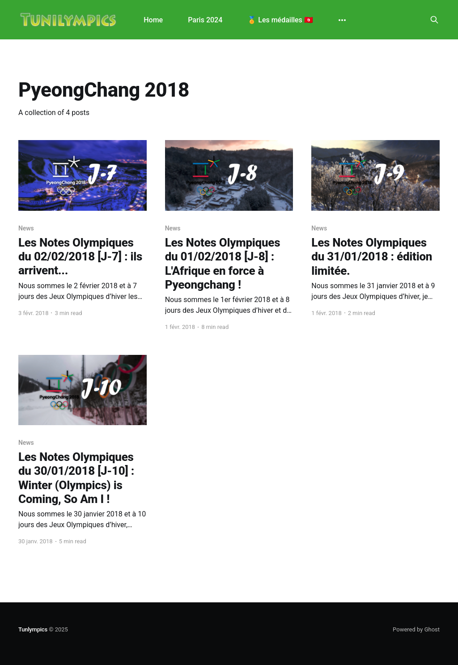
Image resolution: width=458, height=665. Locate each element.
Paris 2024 (205, 20)
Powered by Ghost (416, 629)
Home (153, 20)
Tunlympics (32, 629)
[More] (342, 20)
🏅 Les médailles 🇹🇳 (280, 20)
